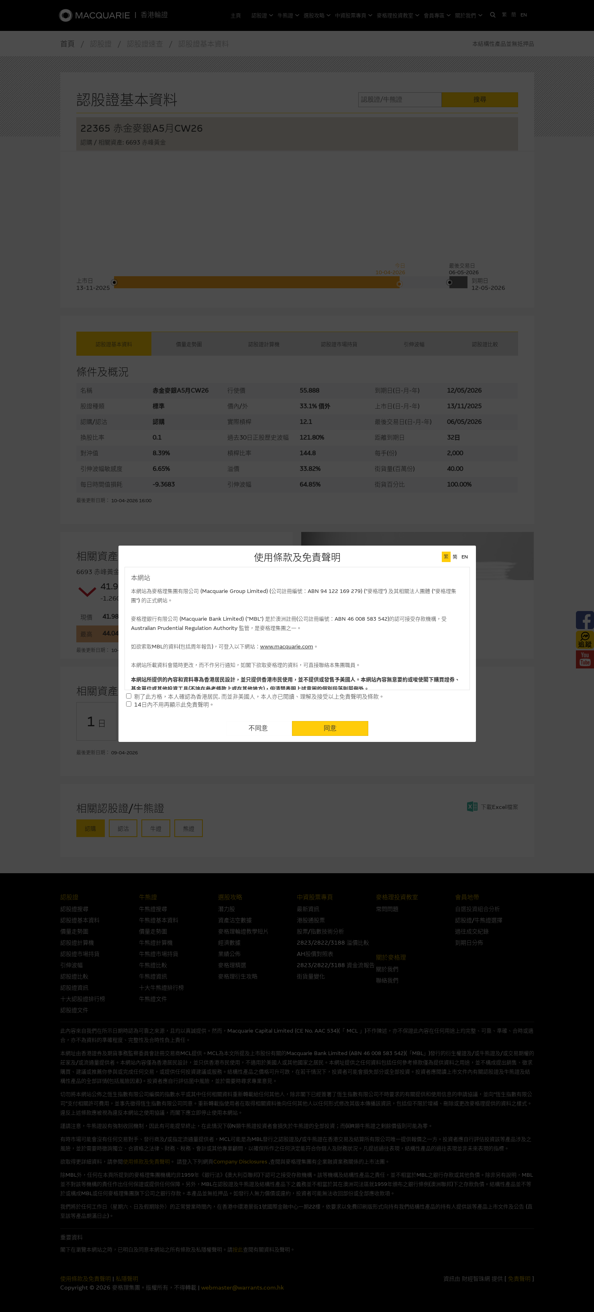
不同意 (258, 728)
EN (464, 557)
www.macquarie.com (286, 646)
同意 (330, 728)
